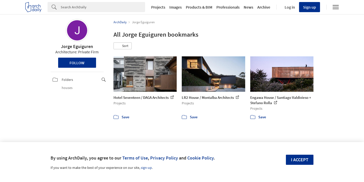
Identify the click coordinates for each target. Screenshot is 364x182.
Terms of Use (135, 158)
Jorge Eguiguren (77, 46)
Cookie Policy (200, 158)
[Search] (103, 7)
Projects (158, 7)
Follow (77, 62)
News (248, 7)
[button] (122, 46)
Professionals (228, 7)
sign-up (146, 167)
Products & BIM (199, 7)
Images (175, 7)
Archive (263, 7)
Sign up (309, 7)
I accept (299, 160)
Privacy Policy (164, 158)
